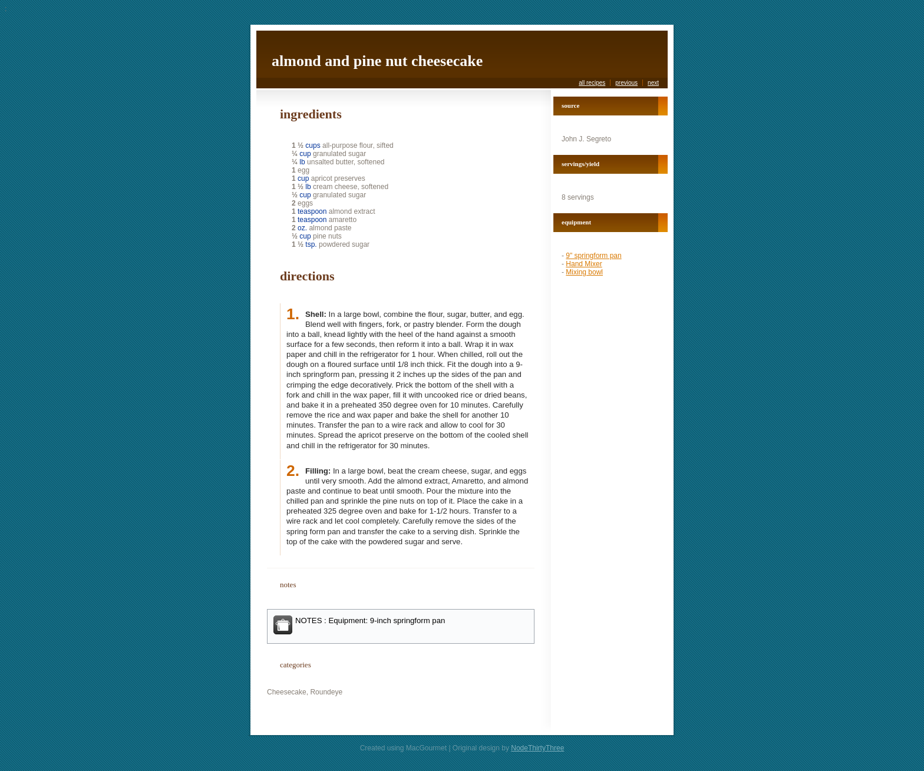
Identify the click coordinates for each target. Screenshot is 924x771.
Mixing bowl (584, 272)
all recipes (592, 83)
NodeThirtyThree (537, 748)
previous (626, 83)
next (653, 83)
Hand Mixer (584, 264)
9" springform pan (593, 256)
